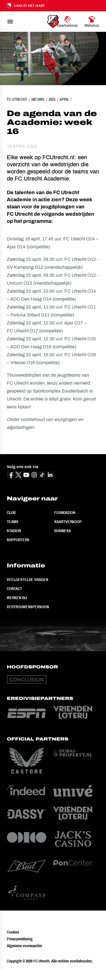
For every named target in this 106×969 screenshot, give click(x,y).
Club (11, 512)
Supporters (18, 539)
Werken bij (17, 597)
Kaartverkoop (68, 521)
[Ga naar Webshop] (92, 21)
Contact (14, 588)
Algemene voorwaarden (24, 945)
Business (62, 530)
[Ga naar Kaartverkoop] (67, 21)
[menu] (10, 21)
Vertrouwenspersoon (28, 606)
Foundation (64, 512)
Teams (12, 521)
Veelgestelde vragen (27, 579)
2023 (52, 99)
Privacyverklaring (20, 938)
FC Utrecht (17, 99)
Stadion (14, 530)
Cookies (13, 932)
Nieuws (37, 99)
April (64, 99)
